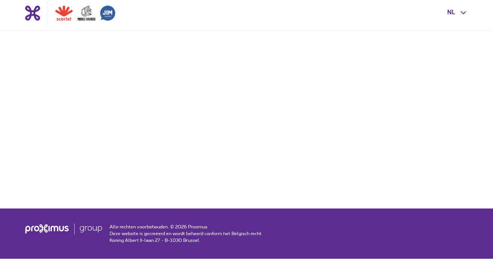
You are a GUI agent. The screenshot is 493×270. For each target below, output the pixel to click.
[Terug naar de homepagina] (32, 13)
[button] (457, 12)
